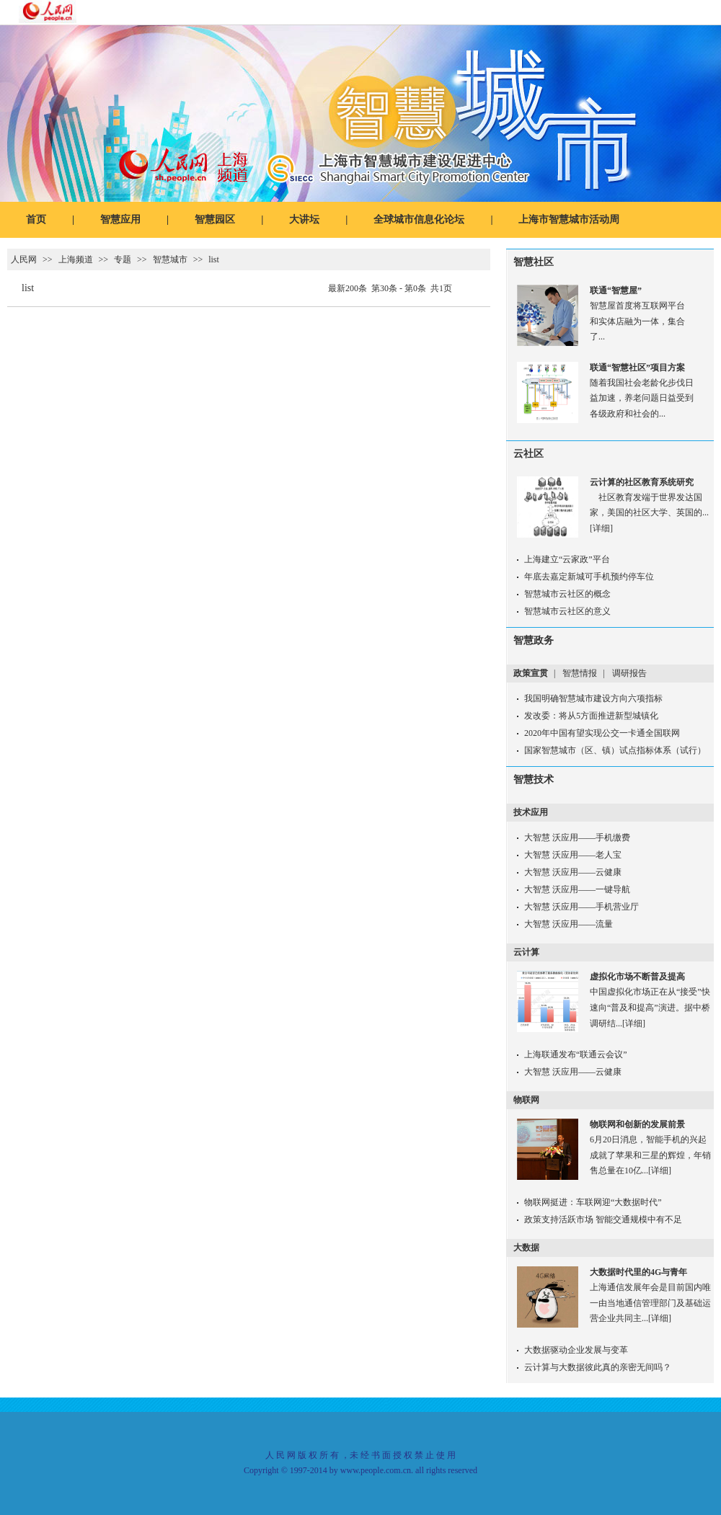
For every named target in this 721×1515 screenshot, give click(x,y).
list (213, 259)
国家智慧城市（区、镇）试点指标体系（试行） (615, 750)
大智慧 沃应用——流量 (568, 924)
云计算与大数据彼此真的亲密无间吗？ (597, 1367)
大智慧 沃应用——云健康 (573, 872)
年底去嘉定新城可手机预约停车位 (589, 577)
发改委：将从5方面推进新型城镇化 (591, 716)
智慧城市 (170, 259)
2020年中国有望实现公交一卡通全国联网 (602, 733)
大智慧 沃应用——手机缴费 (577, 837)
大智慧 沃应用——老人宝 (573, 855)
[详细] (601, 528)
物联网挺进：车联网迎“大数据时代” (593, 1202)
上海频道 (75, 259)
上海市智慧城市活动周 (568, 219)
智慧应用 (120, 219)
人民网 (24, 259)
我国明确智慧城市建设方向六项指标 (593, 698)
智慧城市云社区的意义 (567, 611)
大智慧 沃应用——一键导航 (577, 889)
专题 (122, 259)
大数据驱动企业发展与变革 (576, 1350)
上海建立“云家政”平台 (567, 559)
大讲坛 (304, 219)
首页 (36, 219)
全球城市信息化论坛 (418, 219)
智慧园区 (215, 219)
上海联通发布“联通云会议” (575, 1054)
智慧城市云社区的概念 (567, 594)
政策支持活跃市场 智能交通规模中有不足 (603, 1219)
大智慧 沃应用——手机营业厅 (581, 907)
